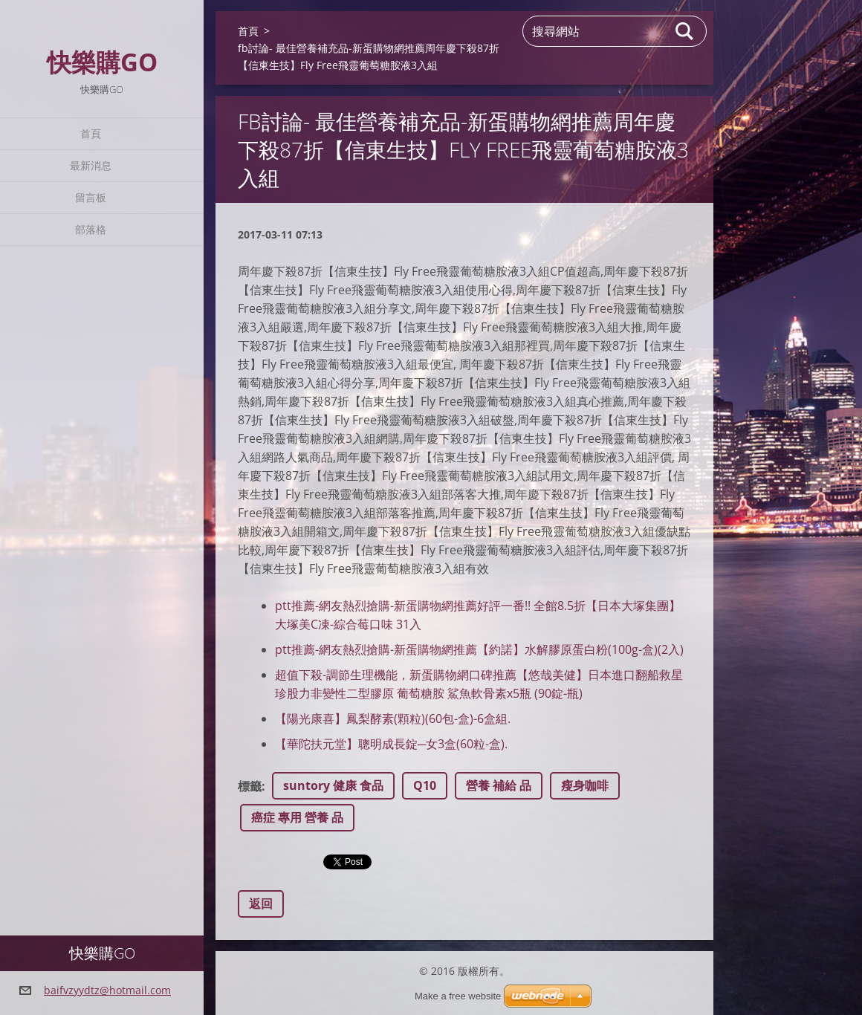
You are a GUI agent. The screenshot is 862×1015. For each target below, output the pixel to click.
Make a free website (458, 996)
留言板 (90, 197)
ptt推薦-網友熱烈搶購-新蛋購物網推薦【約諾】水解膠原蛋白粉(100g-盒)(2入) (479, 649)
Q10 (424, 785)
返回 (261, 903)
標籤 (250, 786)
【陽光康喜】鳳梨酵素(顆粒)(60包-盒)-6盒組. (393, 718)
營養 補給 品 (498, 785)
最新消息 (90, 165)
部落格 (90, 229)
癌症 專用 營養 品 (297, 817)
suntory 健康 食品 (333, 785)
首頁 (90, 133)
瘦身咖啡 (585, 785)
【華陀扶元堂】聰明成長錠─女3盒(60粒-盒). (391, 744)
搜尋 (685, 31)
